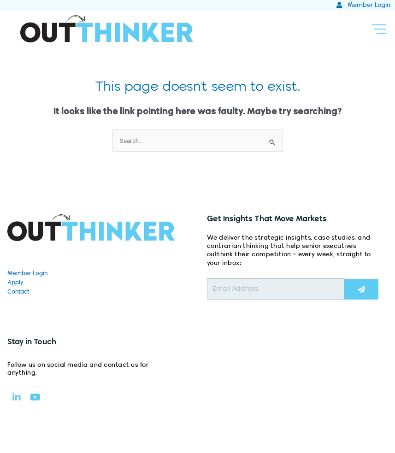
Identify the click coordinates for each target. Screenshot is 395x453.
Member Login (27, 273)
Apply (15, 282)
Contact (18, 291)
